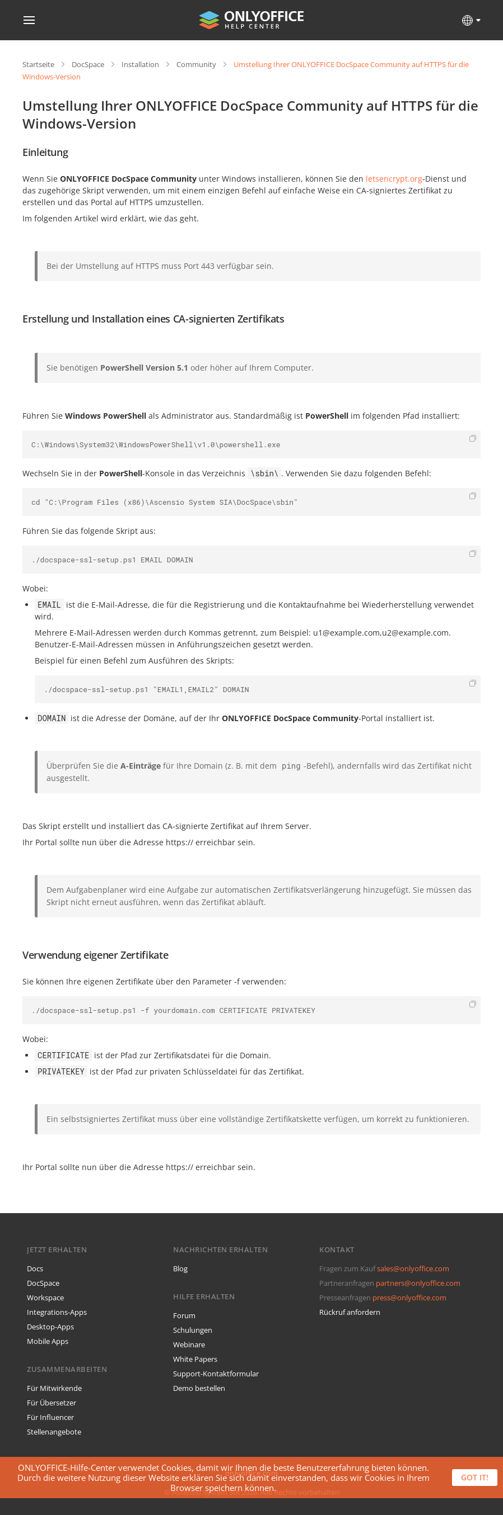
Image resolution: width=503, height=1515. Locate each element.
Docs (35, 1268)
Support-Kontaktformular (216, 1374)
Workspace (45, 1298)
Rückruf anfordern (349, 1312)
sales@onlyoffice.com (413, 1268)
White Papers (195, 1359)
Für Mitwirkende (54, 1388)
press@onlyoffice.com (409, 1298)
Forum (184, 1315)
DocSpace (88, 64)
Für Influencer (50, 1417)
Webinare (189, 1344)
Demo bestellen (199, 1388)
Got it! (474, 1477)
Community (196, 64)
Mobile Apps (47, 1341)
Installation (140, 64)
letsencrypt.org (394, 178)
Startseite (38, 64)
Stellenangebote (54, 1432)
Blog (180, 1268)
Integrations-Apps (57, 1312)
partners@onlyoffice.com (418, 1283)
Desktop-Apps (50, 1327)
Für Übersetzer (51, 1403)
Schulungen (192, 1330)
